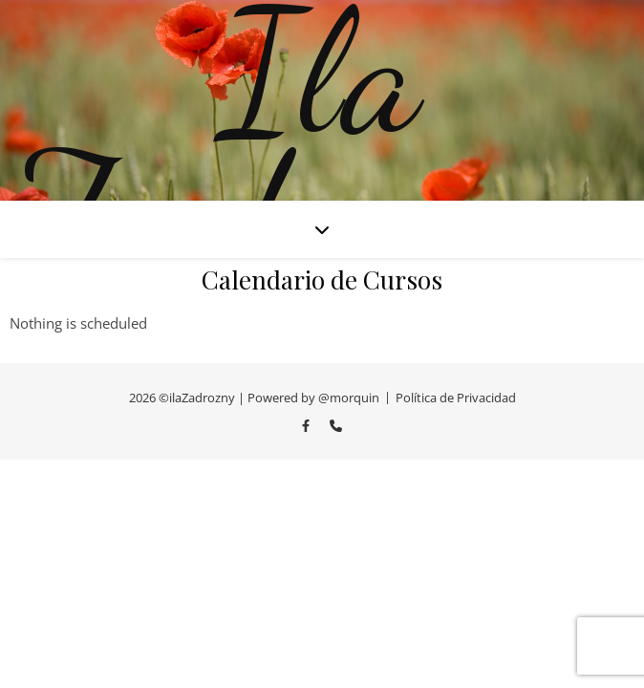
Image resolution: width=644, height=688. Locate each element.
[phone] (336, 425)
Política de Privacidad (456, 397)
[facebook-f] (307, 425)
